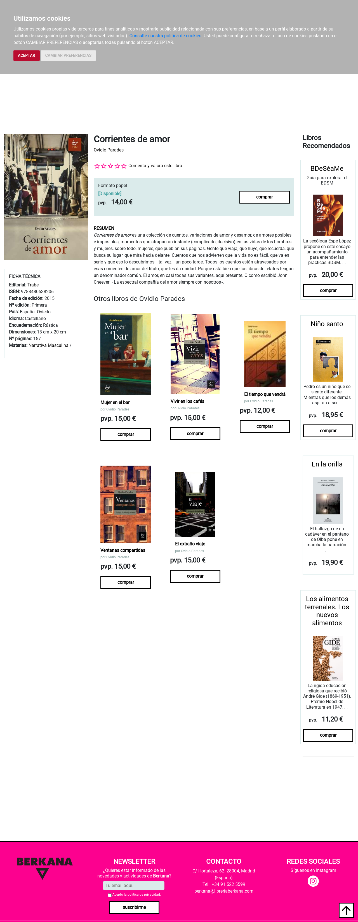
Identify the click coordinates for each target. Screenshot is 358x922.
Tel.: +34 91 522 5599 (223, 884)
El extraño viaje (190, 544)
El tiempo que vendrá (265, 394)
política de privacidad (144, 895)
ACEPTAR (26, 55)
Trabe (33, 285)
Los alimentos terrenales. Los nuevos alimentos (327, 611)
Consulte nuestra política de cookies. (166, 35)
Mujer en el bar (114, 402)
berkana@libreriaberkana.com (223, 891)
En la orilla (327, 464)
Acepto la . (136, 895)
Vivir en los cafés (187, 401)
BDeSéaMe (326, 168)
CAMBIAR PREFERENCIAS (68, 55)
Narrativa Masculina (49, 345)
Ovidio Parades (109, 150)
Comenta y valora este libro (155, 165)
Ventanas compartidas (122, 550)
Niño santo (327, 324)
